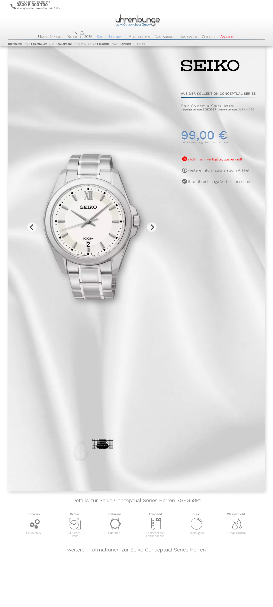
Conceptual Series (76, 44)
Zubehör (208, 36)
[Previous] (32, 227)
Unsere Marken (50, 36)
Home (19, 44)
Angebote (227, 36)
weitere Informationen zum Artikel (218, 170)
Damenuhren (164, 36)
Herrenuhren (139, 36)
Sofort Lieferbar (110, 36)
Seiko (43, 44)
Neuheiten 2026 (79, 36)
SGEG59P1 (133, 44)
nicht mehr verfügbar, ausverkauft (215, 159)
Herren (108, 44)
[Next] (152, 227)
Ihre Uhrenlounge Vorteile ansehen (219, 181)
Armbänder (188, 36)
